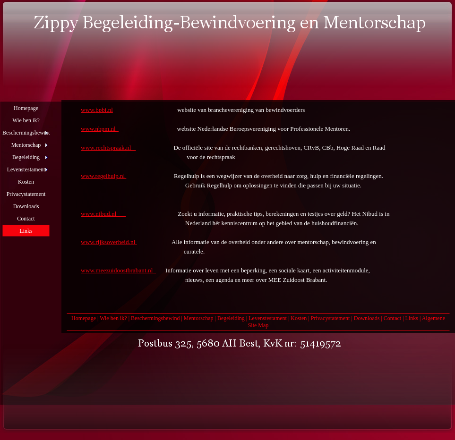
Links (411, 318)
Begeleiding (231, 318)
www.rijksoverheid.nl (109, 241)
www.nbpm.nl (100, 128)
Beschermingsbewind (155, 318)
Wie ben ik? (113, 318)
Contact (392, 318)
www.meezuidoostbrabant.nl (118, 270)
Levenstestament (268, 318)
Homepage (83, 318)
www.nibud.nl (103, 213)
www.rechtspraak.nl (108, 147)
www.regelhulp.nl (103, 175)
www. (88, 109)
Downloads (367, 318)
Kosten (299, 318)
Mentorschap (199, 318)
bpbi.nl (103, 109)
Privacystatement (330, 318)
